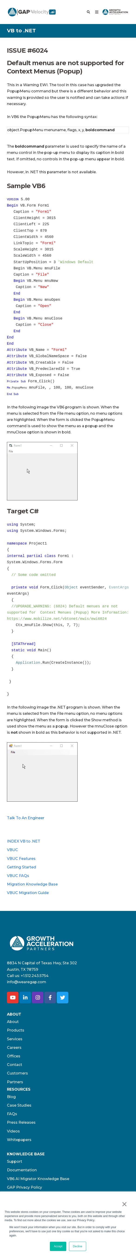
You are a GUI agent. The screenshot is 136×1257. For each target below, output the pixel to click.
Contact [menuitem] (14, 1064)
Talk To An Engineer (25, 818)
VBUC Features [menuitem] (21, 858)
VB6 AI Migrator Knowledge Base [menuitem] (38, 1179)
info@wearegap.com (26, 982)
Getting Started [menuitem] (21, 867)
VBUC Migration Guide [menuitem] (28, 893)
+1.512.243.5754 (34, 976)
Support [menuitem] (14, 1161)
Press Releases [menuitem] (21, 1122)
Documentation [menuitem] (22, 1170)
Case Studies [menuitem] (19, 1105)
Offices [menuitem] (13, 1056)
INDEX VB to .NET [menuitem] (23, 841)
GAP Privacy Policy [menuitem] (24, 1187)
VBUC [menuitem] (12, 850)
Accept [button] (58, 1246)
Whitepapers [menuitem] (19, 1140)
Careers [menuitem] (14, 1047)
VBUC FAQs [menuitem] (18, 876)
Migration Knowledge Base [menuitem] (32, 884)
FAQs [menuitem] (12, 1114)
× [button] (124, 1204)
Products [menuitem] (15, 1030)
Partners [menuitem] (15, 1082)
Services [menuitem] (14, 1039)
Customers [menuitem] (17, 1073)
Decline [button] (77, 1246)
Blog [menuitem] (11, 1097)
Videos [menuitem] (13, 1131)
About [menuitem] (13, 1022)
